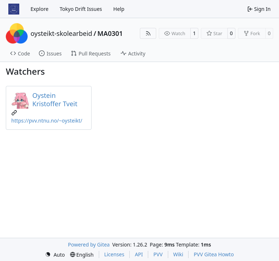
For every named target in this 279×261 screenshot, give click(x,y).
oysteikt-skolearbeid (61, 33)
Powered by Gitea (89, 244)
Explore (39, 8)
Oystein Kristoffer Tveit (54, 99)
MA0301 (110, 33)
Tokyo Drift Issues (81, 8)
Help (119, 8)
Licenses (114, 254)
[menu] (55, 254)
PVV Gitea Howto (214, 254)
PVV (157, 254)
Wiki (178, 254)
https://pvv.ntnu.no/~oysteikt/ (46, 120)
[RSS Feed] (148, 33)
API (139, 254)
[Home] (14, 9)
